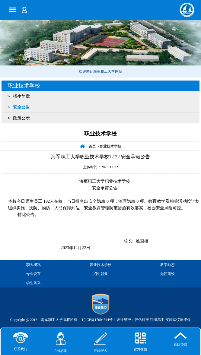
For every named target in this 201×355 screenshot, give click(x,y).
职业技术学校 (24, 86)
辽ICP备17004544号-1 (99, 320)
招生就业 (100, 274)
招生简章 (21, 96)
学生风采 (33, 283)
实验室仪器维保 (178, 320)
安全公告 (21, 107)
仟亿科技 (142, 320)
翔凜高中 (157, 320)
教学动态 (167, 265)
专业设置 (33, 274)
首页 (92, 146)
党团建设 (167, 274)
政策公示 (21, 118)
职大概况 (33, 265)
